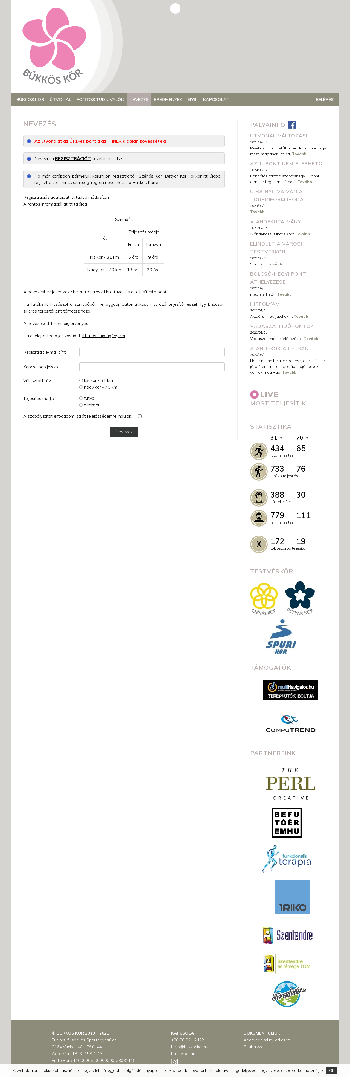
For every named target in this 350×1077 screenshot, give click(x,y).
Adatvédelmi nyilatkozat (267, 1040)
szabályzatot (40, 416)
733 (277, 468)
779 (277, 515)
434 (277, 448)
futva (89, 398)
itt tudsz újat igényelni (103, 335)
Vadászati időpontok (282, 326)
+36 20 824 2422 (187, 1040)
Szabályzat (254, 1046)
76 (301, 468)
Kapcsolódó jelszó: (41, 366)
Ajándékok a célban (279, 348)
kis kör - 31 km (98, 380)
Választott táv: (37, 380)
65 (301, 448)
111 (303, 515)
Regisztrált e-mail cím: (44, 352)
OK (331, 1070)
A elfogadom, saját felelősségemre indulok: (77, 416)
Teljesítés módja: (39, 398)
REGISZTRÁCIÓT (73, 158)
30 (301, 494)
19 (301, 541)
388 (277, 494)
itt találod (78, 204)
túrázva (91, 405)
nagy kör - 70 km (100, 387)
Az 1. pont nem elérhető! (287, 163)
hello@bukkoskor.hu (189, 1046)
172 (277, 541)
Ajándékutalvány (275, 221)
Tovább (299, 153)
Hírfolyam (265, 304)
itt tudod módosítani (90, 197)
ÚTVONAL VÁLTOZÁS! (278, 135)
